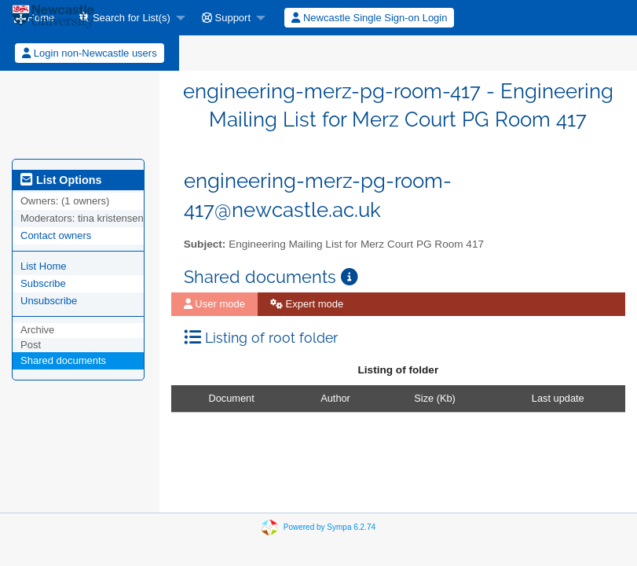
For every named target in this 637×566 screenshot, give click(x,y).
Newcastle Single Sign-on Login (369, 18)
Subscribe (43, 283)
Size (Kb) (435, 398)
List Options (60, 180)
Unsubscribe (48, 301)
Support (226, 18)
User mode (214, 304)
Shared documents (63, 360)
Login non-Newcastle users (89, 53)
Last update (558, 398)
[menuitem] (128, 17)
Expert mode (306, 304)
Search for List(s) (124, 18)
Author (335, 398)
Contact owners (55, 235)
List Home (43, 266)
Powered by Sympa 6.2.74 (329, 527)
